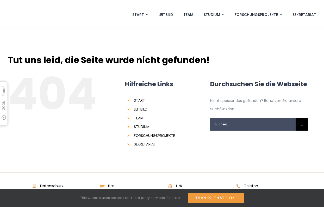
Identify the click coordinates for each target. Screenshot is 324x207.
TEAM (139, 118)
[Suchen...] (253, 124)
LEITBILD (140, 109)
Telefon (251, 185)
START (139, 100)
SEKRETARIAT (145, 144)
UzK (179, 185)
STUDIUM (141, 126)
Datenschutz (52, 185)
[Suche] (302, 124)
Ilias (111, 185)
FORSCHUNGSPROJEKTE (154, 135)
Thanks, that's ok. (215, 197)
